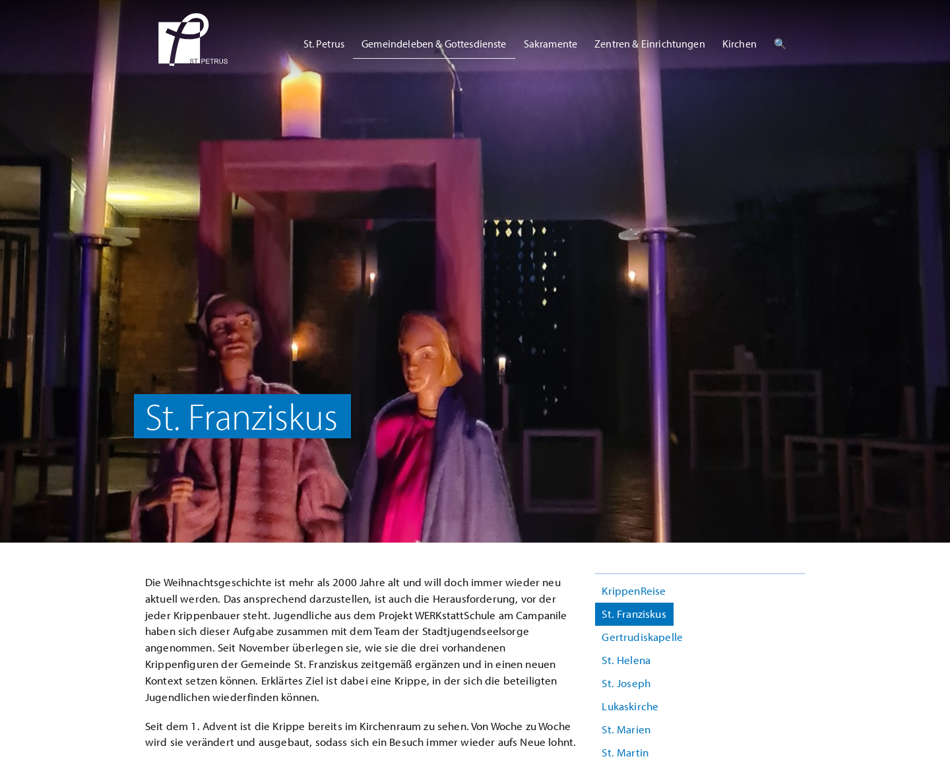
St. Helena (626, 660)
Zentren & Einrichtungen (649, 43)
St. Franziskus (634, 613)
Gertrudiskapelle (642, 637)
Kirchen (739, 43)
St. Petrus (324, 43)
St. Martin (625, 752)
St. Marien (626, 729)
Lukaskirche (630, 706)
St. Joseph (626, 683)
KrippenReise (634, 590)
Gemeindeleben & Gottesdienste (434, 43)
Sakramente (551, 43)
